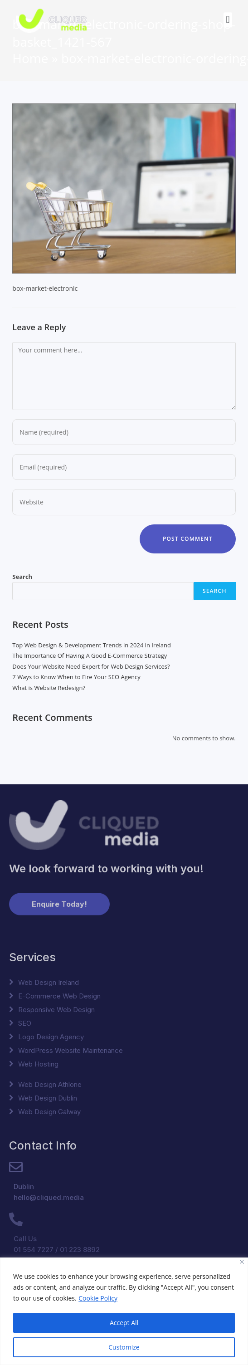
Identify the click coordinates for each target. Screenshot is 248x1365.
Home (30, 58)
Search (22, 576)
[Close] (242, 1262)
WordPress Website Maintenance (70, 1050)
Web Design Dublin (47, 1098)
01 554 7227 (33, 1249)
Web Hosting (38, 1064)
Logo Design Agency (51, 1036)
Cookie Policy (97, 1298)
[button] (228, 16)
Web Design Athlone (50, 1084)
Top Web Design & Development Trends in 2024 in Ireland (91, 645)
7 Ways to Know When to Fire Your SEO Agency (76, 677)
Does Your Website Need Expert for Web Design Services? (91, 666)
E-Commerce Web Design (59, 996)
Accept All (124, 1322)
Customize (123, 1347)
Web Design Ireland (48, 982)
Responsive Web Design (56, 1009)
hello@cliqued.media (49, 1197)
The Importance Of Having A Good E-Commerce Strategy (89, 655)
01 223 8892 (80, 1249)
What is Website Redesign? (48, 688)
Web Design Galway (49, 1111)
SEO (24, 1023)
